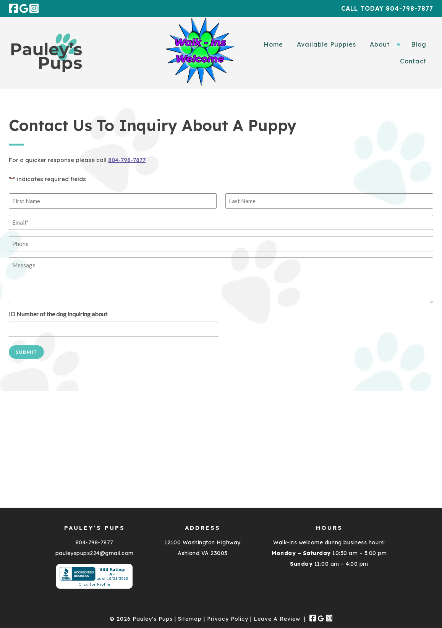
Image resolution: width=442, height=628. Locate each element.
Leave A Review (277, 618)
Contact (413, 61)
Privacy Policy (227, 618)
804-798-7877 (127, 159)
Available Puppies (326, 44)
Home (273, 44)
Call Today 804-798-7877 (387, 8)
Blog (418, 44)
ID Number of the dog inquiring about (58, 313)
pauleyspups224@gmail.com (94, 553)
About (380, 44)
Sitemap (190, 618)
